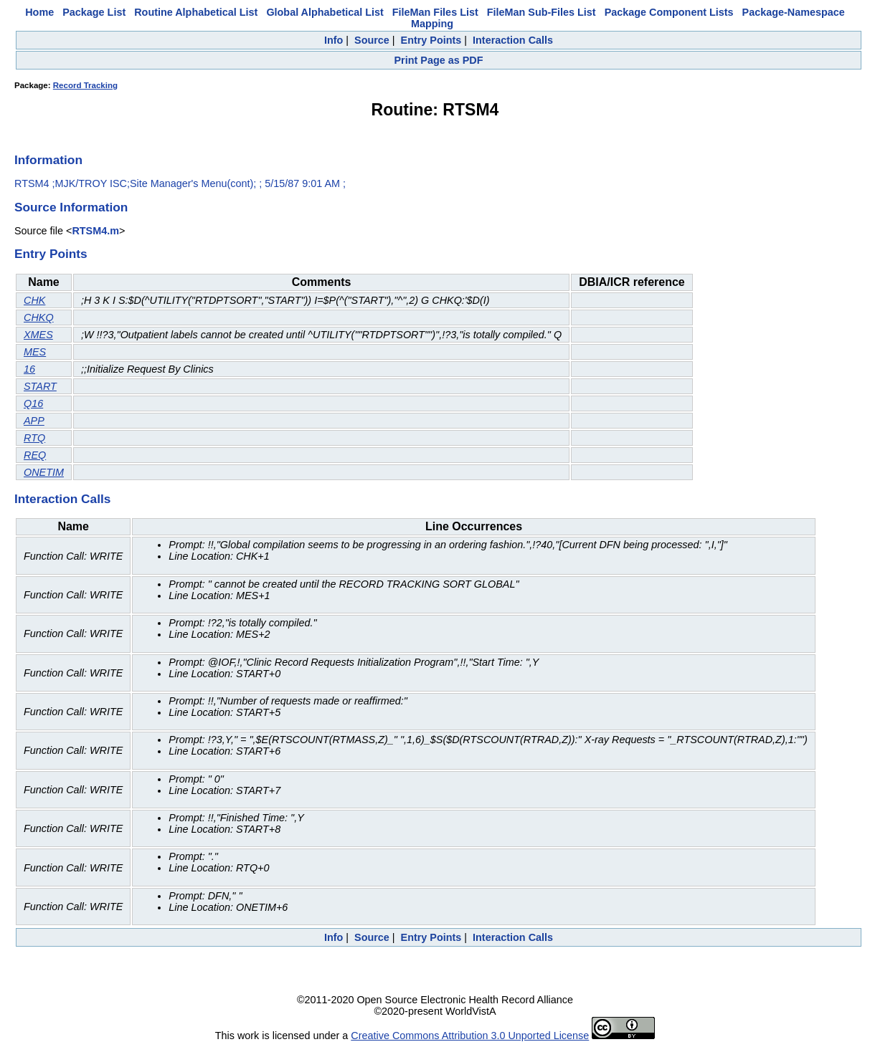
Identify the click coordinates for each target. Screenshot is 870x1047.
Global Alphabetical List (324, 12)
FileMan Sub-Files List (541, 12)
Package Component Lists (669, 12)
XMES (38, 334)
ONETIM (44, 472)
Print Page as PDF (438, 60)
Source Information (71, 207)
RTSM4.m (95, 230)
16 (29, 369)
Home (39, 12)
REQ (35, 455)
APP (34, 420)
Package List (94, 12)
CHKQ (39, 317)
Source (371, 40)
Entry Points (431, 40)
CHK (34, 300)
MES (35, 352)
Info (333, 40)
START (40, 386)
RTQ (34, 438)
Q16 (33, 403)
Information (48, 160)
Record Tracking (85, 85)
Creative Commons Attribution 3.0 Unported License (470, 1035)
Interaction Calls (513, 40)
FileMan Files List (435, 12)
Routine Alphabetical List (195, 12)
